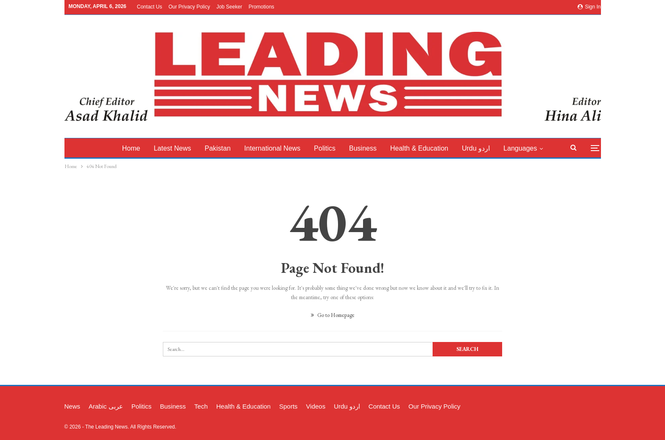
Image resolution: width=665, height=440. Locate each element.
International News (280, 148)
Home (135, 148)
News (72, 406)
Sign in (589, 7)
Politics (334, 148)
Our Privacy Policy (189, 7)
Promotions (261, 7)
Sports (288, 406)
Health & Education (431, 148)
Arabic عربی (106, 406)
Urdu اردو (489, 148)
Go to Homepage (333, 315)
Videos (316, 406)
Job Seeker (229, 7)
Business (373, 148)
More (525, 148)
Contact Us (149, 7)
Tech (201, 406)
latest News (177, 148)
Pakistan (224, 148)
